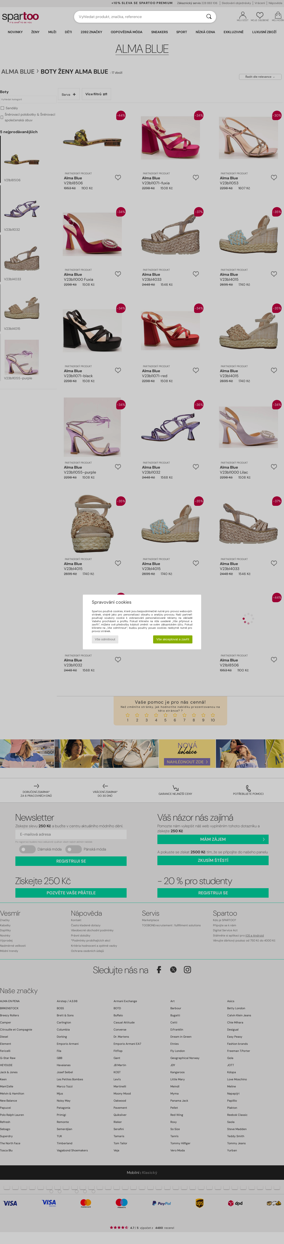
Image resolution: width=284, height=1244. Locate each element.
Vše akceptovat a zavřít (172, 639)
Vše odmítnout (105, 639)
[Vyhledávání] (209, 17)
